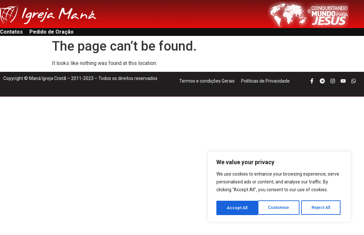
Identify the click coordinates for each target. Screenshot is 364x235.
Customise (237, 208)
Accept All (322, 208)
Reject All (280, 208)
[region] (279, 187)
